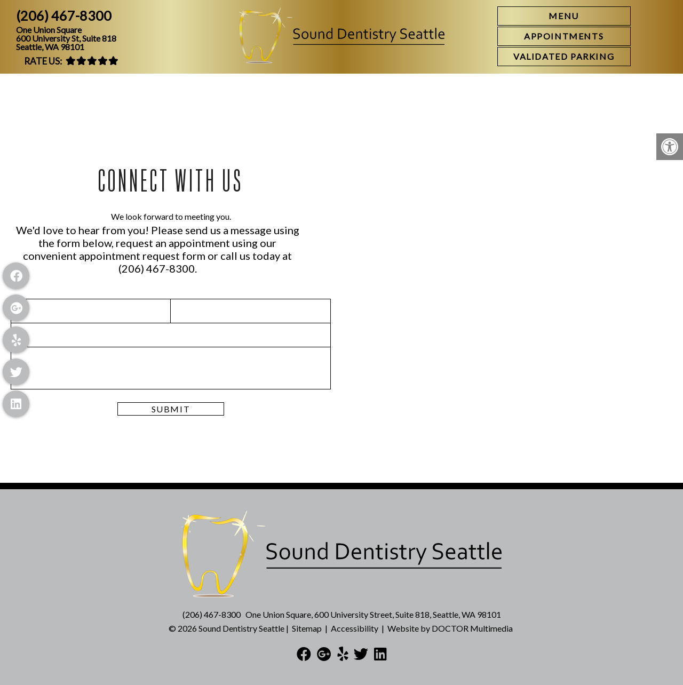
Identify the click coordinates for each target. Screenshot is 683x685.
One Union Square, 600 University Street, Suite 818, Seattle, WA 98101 (373, 614)
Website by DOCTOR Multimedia (450, 628)
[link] (564, 36)
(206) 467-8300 (64, 15)
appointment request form (142, 255)
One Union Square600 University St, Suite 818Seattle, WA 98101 (66, 38)
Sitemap (307, 628)
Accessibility (354, 628)
